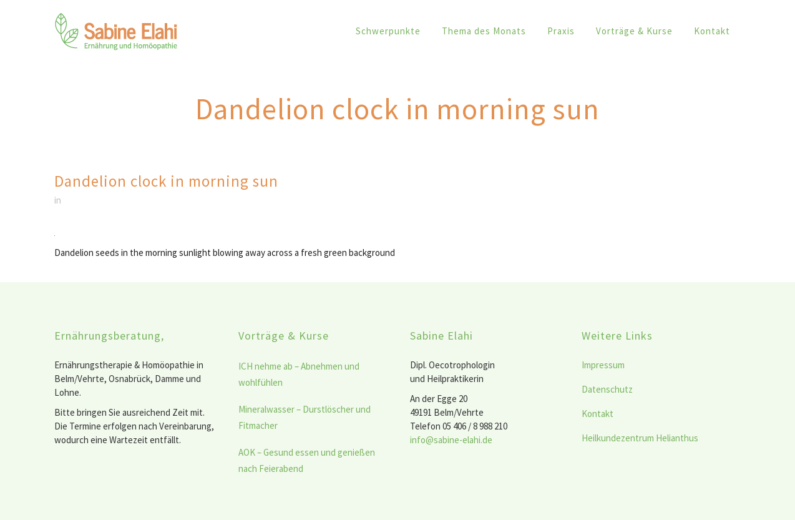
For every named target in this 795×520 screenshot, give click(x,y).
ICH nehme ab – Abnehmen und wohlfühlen (298, 374)
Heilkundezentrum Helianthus (640, 438)
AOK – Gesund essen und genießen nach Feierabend (306, 460)
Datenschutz (607, 389)
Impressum (603, 365)
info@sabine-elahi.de (451, 440)
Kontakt (597, 413)
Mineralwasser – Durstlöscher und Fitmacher (304, 417)
